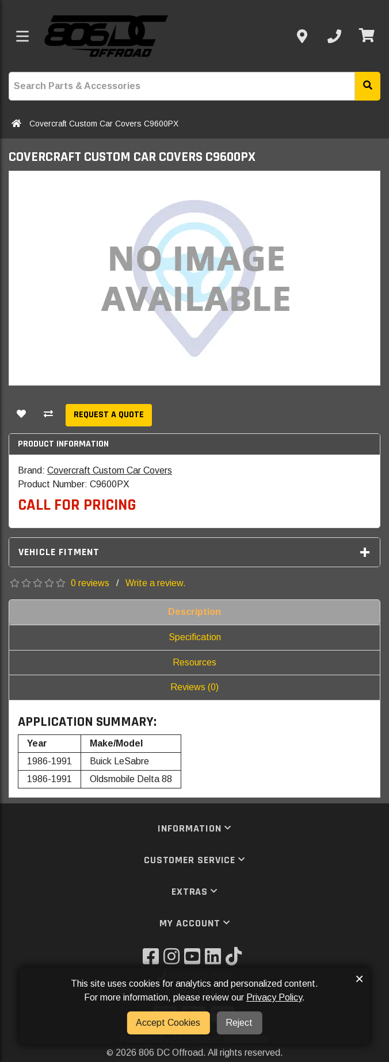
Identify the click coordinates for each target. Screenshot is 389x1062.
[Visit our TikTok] (236, 960)
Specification (195, 637)
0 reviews (90, 583)
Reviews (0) (194, 687)
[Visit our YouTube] (194, 960)
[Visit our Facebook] (153, 960)
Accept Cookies (168, 1023)
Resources (194, 662)
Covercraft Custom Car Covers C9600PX (103, 123)
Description (194, 612)
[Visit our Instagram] (173, 960)
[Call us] (334, 36)
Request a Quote (109, 415)
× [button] (359, 978)
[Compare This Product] (48, 415)
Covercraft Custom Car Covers (109, 470)
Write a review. (155, 583)
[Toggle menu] (22, 36)
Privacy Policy (274, 997)
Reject (239, 1023)
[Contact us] (302, 36)
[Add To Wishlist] (21, 415)
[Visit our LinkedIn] (215, 960)
